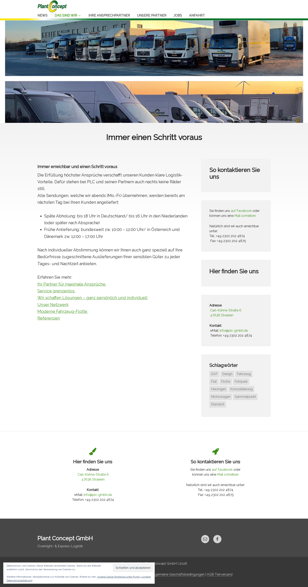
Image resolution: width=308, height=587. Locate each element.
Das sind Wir (68, 15)
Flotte (225, 381)
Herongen (218, 389)
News (42, 15)
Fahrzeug (244, 374)
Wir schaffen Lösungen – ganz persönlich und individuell (91, 297)
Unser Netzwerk (52, 304)
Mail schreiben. (245, 216)
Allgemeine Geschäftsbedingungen (177, 574)
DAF (214, 374)
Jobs (178, 15)
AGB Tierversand (219, 574)
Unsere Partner (151, 15)
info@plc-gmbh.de (234, 331)
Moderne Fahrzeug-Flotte (62, 311)
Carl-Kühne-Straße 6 (225, 310)
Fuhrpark (241, 381)
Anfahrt (197, 15)
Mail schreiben (228, 474)
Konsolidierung (241, 389)
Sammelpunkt (245, 397)
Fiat (214, 381)
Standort (217, 404)
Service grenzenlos (55, 290)
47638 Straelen (221, 315)
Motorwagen (220, 397)
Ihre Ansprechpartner (109, 15)
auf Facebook (241, 211)
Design (227, 374)
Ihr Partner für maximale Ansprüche (71, 284)
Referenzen (48, 318)
